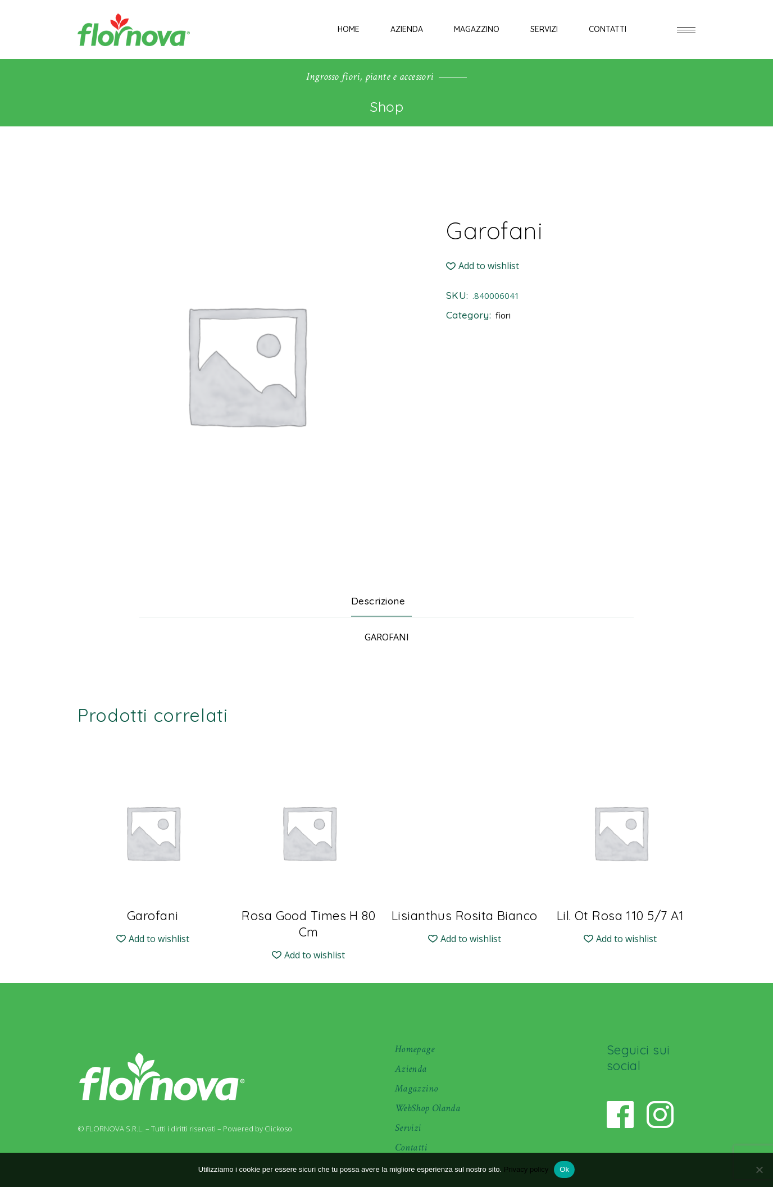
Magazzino (416, 1088)
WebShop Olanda (427, 1108)
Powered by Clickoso (257, 1129)
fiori (503, 315)
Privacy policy (526, 1169)
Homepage (414, 1049)
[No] (759, 1169)
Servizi (408, 1127)
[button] (482, 266)
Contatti (411, 1147)
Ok (564, 1169)
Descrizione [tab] (378, 601)
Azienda (411, 1068)
